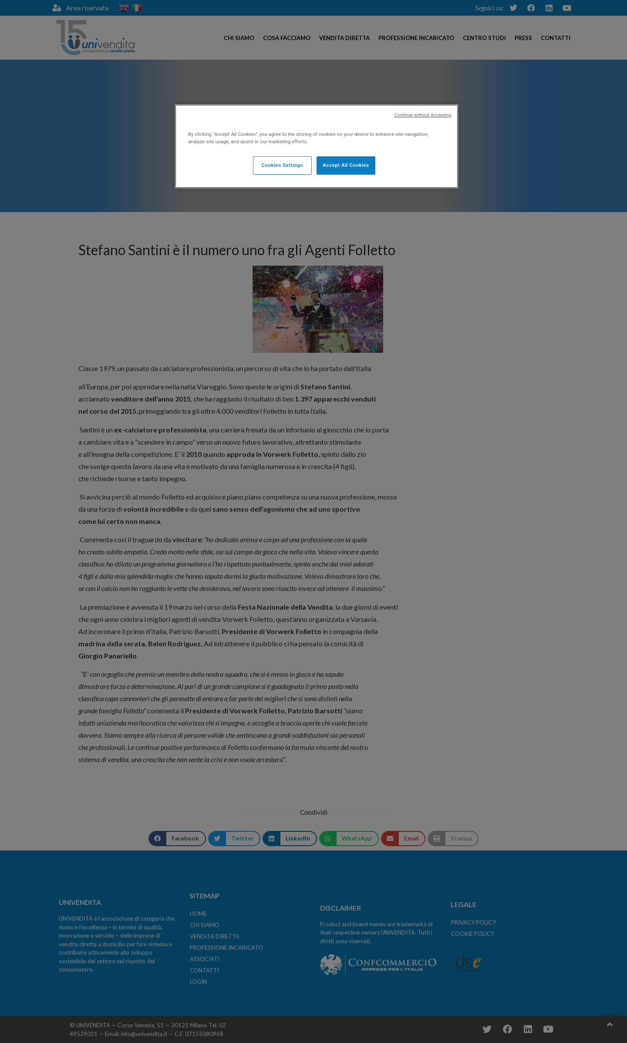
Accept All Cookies (346, 165)
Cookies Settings (282, 165)
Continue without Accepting (423, 115)
